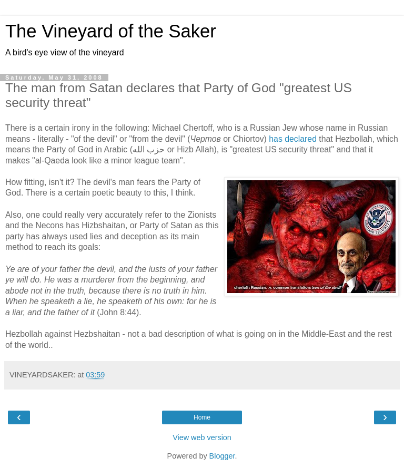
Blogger (222, 456)
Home (202, 417)
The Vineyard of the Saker (110, 31)
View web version (202, 437)
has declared (293, 138)
